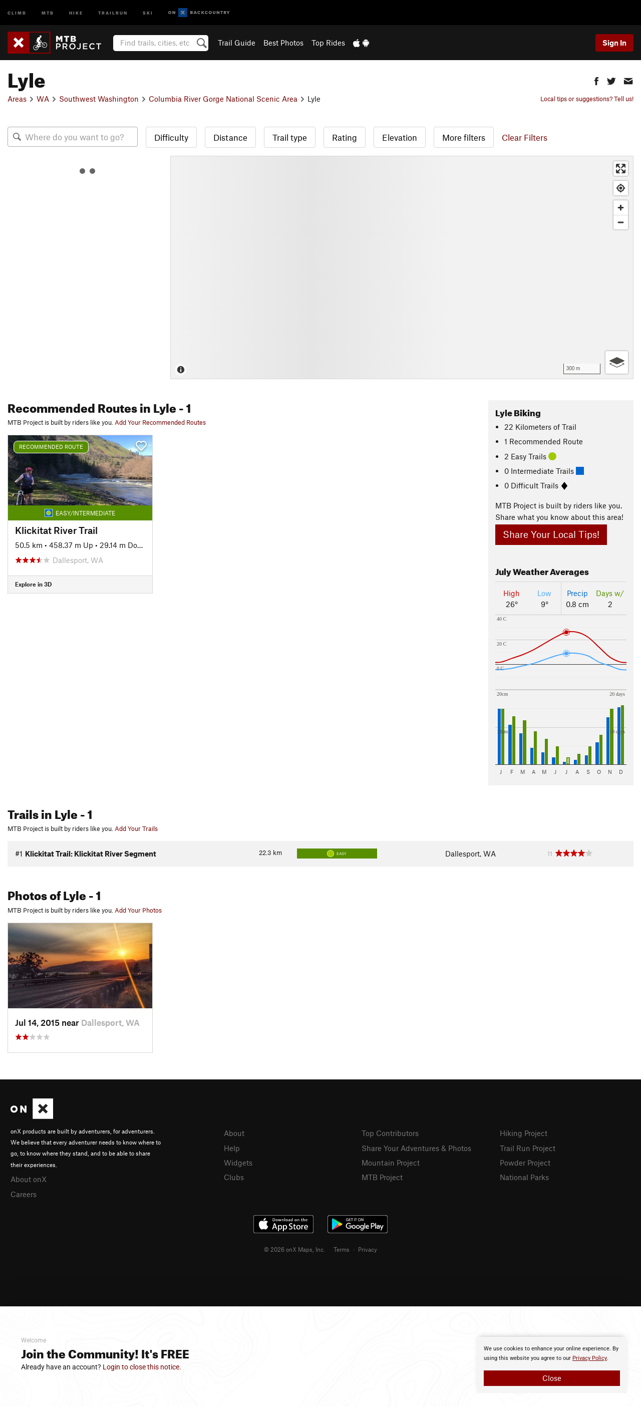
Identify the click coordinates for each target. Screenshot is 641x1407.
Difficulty (171, 137)
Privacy (367, 1249)
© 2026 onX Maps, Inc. (294, 1249)
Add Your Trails (136, 828)
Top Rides (328, 42)
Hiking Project (523, 1133)
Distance (230, 137)
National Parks (524, 1177)
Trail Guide (236, 42)
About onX (29, 1179)
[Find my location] (620, 188)
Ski (148, 12)
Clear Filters (524, 137)
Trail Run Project (527, 1148)
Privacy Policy (589, 1358)
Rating (344, 137)
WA (43, 98)
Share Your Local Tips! (551, 534)
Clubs (234, 1177)
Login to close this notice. (142, 1367)
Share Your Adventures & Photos (416, 1148)
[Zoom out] (620, 222)
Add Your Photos (138, 910)
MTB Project (382, 1177)
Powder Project (525, 1162)
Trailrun (113, 12)
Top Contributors (390, 1133)
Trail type (289, 137)
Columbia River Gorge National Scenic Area (223, 98)
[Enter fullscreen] (620, 168)
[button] (596, 80)
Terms (342, 1249)
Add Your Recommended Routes (160, 422)
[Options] (616, 362)
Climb (17, 12)
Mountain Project (391, 1162)
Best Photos (283, 42)
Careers (24, 1194)
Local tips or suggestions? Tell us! (586, 99)
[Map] (402, 267)
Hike (76, 12)
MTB (48, 12)
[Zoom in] (620, 207)
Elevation (399, 137)
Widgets (238, 1162)
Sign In (614, 42)
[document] (552, 1365)
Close (551, 1377)
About (234, 1133)
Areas (17, 98)
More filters (463, 137)
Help (232, 1148)
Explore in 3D (33, 584)
